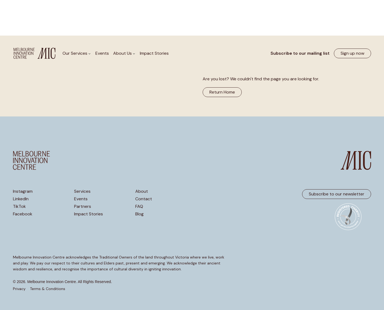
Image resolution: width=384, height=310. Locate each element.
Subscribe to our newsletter (336, 194)
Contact (143, 199)
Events (102, 53)
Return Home (222, 92)
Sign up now (352, 53)
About (141, 191)
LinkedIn (21, 199)
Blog (139, 214)
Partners (82, 206)
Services (82, 191)
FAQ (139, 206)
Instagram (23, 191)
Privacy (19, 289)
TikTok (19, 206)
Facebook (22, 214)
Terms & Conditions (47, 289)
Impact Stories (154, 53)
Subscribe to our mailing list (300, 53)
